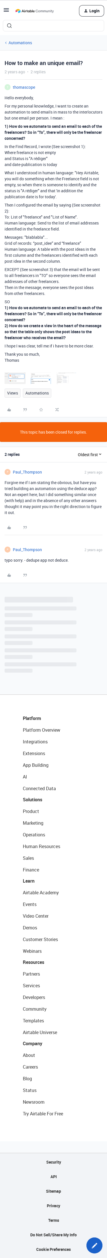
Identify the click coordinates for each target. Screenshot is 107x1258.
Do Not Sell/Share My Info (53, 1234)
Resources (33, 962)
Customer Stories (40, 939)
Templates (33, 1021)
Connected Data (39, 788)
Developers (34, 997)
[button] (6, 12)
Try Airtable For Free (43, 1114)
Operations (34, 835)
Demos (30, 928)
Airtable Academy (41, 892)
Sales (28, 858)
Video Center (36, 916)
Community (35, 1009)
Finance (31, 870)
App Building (36, 765)
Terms (53, 1220)
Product (31, 811)
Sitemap (53, 1191)
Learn (29, 881)
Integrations (35, 742)
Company (32, 1043)
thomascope (24, 87)
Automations (20, 42)
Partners (31, 974)
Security (53, 1162)
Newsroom (34, 1102)
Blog (27, 1078)
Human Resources (41, 846)
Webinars (32, 951)
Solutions (32, 799)
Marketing (33, 823)
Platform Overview (41, 730)
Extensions (34, 753)
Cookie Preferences (53, 1249)
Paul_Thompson (27, 472)
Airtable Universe (40, 1032)
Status (30, 1090)
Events (30, 904)
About (29, 1055)
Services (31, 985)
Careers (30, 1067)
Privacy (53, 1205)
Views (12, 393)
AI (25, 777)
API (54, 1176)
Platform (32, 718)
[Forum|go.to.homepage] (34, 10)
